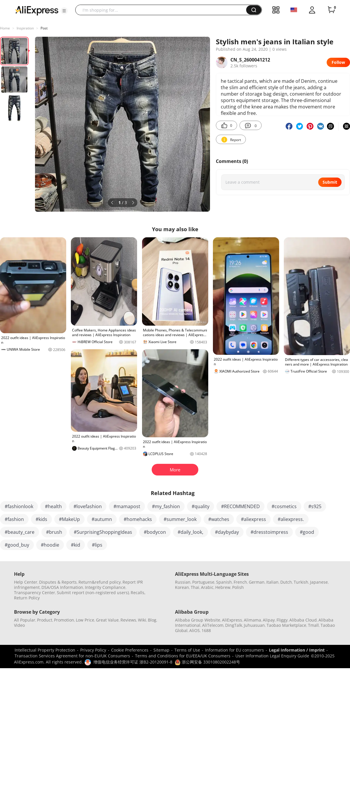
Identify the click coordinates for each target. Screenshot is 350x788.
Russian (182, 582)
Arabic (207, 587)
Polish (238, 587)
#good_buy (17, 545)
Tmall (313, 625)
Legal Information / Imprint (297, 650)
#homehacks (138, 519)
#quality (200, 506)
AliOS (194, 630)
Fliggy (282, 620)
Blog (152, 620)
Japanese (319, 582)
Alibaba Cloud (303, 620)
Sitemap (161, 650)
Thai (195, 587)
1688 (206, 630)
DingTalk (233, 625)
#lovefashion (88, 506)
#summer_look (180, 519)
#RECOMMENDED (240, 506)
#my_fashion (166, 506)
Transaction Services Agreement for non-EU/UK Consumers (72, 656)
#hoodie (50, 545)
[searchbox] (163, 10)
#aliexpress (253, 519)
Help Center (25, 582)
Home (5, 28)
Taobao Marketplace (286, 625)
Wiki (142, 620)
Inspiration (25, 28)
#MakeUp (69, 519)
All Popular (24, 620)
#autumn (102, 519)
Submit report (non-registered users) (93, 592)
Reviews (128, 620)
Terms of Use (187, 650)
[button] (64, 10)
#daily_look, (190, 532)
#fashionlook (19, 506)
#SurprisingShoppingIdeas (103, 532)
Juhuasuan (254, 625)
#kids (41, 519)
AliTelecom (212, 625)
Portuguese (203, 582)
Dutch (286, 582)
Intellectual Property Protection (45, 650)
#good (307, 532)
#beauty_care (19, 532)
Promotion (64, 620)
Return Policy (27, 598)
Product (44, 620)
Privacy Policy (93, 650)
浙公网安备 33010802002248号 (207, 662)
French (240, 582)
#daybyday (227, 532)
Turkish (301, 582)
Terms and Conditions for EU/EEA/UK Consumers (182, 656)
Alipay (269, 620)
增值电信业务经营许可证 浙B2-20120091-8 (132, 662)
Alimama (252, 620)
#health (53, 506)
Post (44, 28)
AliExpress (232, 620)
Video (19, 625)
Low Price (85, 620)
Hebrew (222, 587)
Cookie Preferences (129, 650)
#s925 (314, 506)
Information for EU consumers (234, 650)
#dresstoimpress (269, 532)
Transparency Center (34, 592)
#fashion (14, 519)
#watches (218, 519)
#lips (97, 545)
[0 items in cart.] (331, 10)
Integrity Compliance (105, 587)
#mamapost (126, 506)
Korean (182, 587)
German (257, 582)
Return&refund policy (99, 582)
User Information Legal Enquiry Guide (272, 656)
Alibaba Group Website (197, 620)
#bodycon (155, 532)
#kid (75, 545)
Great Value (107, 620)
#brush (54, 532)
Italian (272, 582)
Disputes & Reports (58, 582)
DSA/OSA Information (62, 587)
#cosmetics (284, 506)
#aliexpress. (291, 519)
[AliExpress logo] (37, 10)
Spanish (224, 582)
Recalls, (138, 592)
